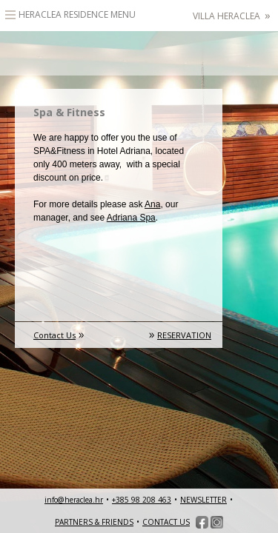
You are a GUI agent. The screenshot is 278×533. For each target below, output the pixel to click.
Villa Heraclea (232, 16)
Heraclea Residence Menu (77, 14)
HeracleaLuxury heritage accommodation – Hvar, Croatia (139, 53)
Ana (152, 204)
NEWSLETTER (203, 500)
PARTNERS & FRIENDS (94, 522)
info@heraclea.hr (73, 500)
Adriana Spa (131, 217)
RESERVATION (184, 335)
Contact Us (54, 335)
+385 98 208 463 (141, 500)
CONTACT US (166, 522)
